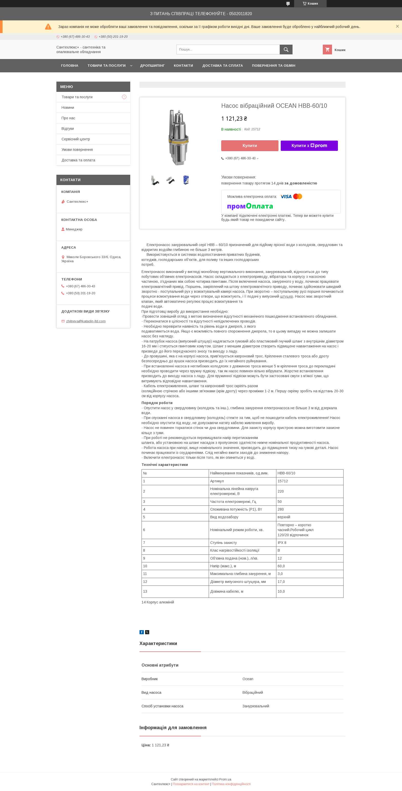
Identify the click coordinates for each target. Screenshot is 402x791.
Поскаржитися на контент (191, 784)
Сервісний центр (76, 139)
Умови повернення (77, 150)
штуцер (286, 296)
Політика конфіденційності (231, 784)
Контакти (183, 65)
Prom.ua (225, 779)
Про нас (68, 118)
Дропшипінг (152, 65)
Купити (250, 145)
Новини (68, 107)
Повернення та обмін (273, 65)
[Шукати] (286, 49)
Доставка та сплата (222, 65)
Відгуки (68, 128)
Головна (69, 65)
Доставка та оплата (78, 160)
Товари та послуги (106, 65)
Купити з (309, 145)
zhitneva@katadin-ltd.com (86, 321)
